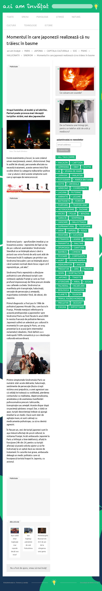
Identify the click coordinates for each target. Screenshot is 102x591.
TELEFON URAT (80, 205)
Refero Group (94, 582)
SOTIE (61, 184)
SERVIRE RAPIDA (77, 260)
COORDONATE (80, 188)
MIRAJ (77, 281)
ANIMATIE (63, 196)
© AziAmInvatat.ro (9, 582)
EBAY (76, 167)
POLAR (72, 213)
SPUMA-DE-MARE (73, 171)
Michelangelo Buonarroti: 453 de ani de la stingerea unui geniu (42, 543)
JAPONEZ (62, 277)
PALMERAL (63, 286)
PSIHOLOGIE (42, 17)
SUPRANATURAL (66, 226)
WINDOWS (63, 188)
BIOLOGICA (63, 290)
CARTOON (77, 162)
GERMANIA (63, 167)
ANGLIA (80, 264)
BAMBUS (62, 252)
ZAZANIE (83, 209)
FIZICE (84, 230)
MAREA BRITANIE (83, 179)
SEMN (61, 273)
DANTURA (79, 247)
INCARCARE (79, 286)
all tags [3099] (66, 157)
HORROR (79, 201)
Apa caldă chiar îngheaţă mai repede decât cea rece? (15, 545)
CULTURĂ (11, 25)
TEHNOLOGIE (30, 25)
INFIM (61, 230)
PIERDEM (88, 269)
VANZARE (63, 222)
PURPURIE (63, 205)
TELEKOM (76, 294)
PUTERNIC (76, 192)
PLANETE (62, 294)
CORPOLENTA (79, 256)
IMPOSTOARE (77, 307)
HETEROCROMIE (66, 209)
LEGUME (77, 196)
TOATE (10, 17)
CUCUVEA (77, 235)
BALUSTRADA (79, 222)
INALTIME (78, 243)
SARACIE (62, 218)
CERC (76, 269)
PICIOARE (62, 256)
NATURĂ (76, 17)
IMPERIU (72, 230)
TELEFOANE (85, 226)
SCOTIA (87, 167)
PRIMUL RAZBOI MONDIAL (71, 298)
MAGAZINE (79, 290)
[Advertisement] (28, 86)
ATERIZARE (63, 281)
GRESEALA (74, 184)
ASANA (76, 239)
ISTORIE (49, 25)
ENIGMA (62, 307)
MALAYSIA (77, 175)
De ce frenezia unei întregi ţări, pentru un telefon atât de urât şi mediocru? (76, 116)
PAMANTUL (63, 243)
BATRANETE (64, 201)
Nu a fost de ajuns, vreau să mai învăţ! (28, 568)
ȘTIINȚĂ (60, 17)
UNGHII (88, 239)
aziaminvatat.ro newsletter (70, 140)
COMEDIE (76, 252)
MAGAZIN (63, 162)
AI (59, 171)
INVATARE (63, 235)
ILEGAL (88, 281)
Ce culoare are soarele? (76, 80)
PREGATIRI (63, 303)
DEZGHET (78, 303)
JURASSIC (63, 175)
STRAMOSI (63, 239)
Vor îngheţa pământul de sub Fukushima (28, 542)
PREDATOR (63, 269)
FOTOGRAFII (64, 179)
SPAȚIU (25, 17)
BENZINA (85, 213)
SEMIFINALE (77, 218)
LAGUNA (62, 192)
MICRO (61, 213)
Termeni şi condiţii (22, 582)
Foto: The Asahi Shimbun (18, 151)
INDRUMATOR (65, 264)
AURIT (61, 260)
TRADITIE (77, 277)
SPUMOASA (64, 247)
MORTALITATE (76, 273)
